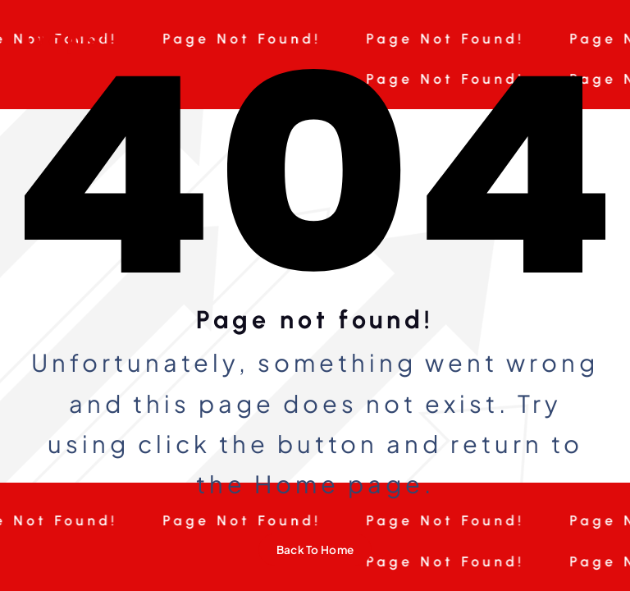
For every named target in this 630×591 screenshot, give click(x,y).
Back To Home (315, 550)
